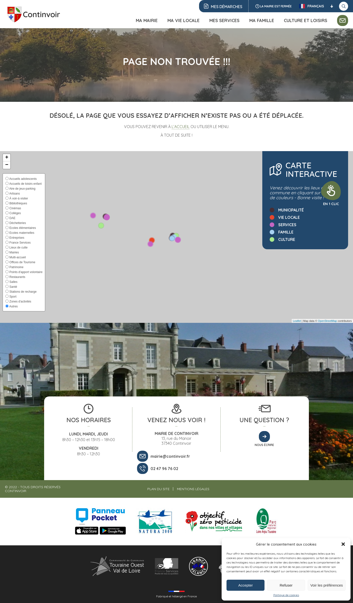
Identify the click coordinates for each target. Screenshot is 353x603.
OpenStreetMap (327, 320)
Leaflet (297, 320)
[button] (343, 544)
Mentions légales (193, 489)
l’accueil (180, 126)
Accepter (245, 585)
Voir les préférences (326, 585)
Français (311, 6)
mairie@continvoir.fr (170, 456)
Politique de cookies (286, 595)
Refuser (286, 585)
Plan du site (158, 489)
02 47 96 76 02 (164, 468)
